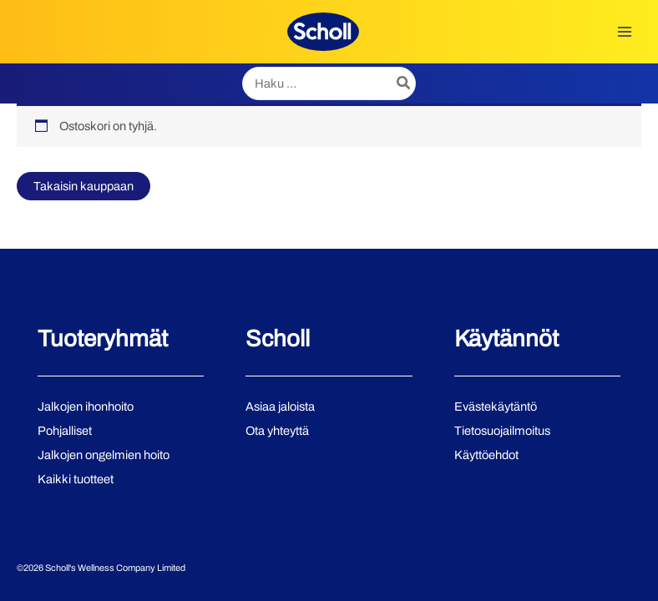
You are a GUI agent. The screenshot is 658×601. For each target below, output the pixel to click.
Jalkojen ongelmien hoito (104, 455)
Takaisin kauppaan (83, 186)
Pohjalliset (65, 430)
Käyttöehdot (486, 455)
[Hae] (404, 83)
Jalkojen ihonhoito (86, 406)
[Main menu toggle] (624, 31)
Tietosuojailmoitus (502, 430)
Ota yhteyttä (277, 430)
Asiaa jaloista (280, 406)
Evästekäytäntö (495, 406)
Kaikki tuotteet (76, 479)
